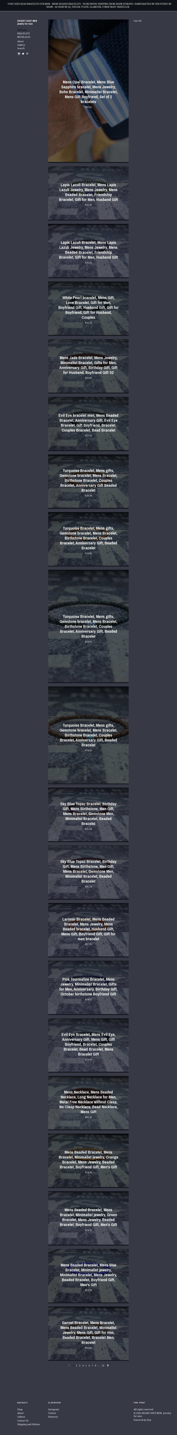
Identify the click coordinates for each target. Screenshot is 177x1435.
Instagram (53, 1409)
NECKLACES (23, 37)
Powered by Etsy (142, 1420)
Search (21, 48)
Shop (20, 1409)
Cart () (137, 21)
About (20, 41)
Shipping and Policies (28, 1424)
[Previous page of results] (69, 1365)
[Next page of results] (108, 1365)
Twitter (52, 1413)
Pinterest (53, 1417)
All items (22, 30)
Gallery (21, 45)
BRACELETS (23, 33)
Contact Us (22, 1420)
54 (103, 1365)
